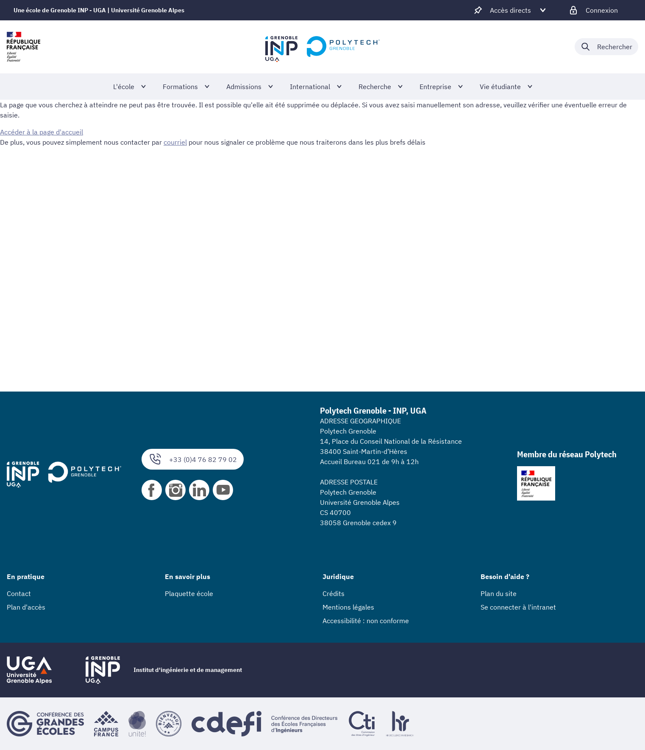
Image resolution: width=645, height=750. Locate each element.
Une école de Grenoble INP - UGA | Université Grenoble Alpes (99, 10)
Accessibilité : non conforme (365, 620)
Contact (19, 593)
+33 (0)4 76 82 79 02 (192, 459)
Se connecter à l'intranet (518, 607)
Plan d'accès (26, 607)
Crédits (333, 593)
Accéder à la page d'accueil (41, 132)
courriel (175, 142)
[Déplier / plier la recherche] (606, 46)
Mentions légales (348, 607)
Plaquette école (189, 593)
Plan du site (499, 593)
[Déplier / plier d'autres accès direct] (510, 10)
